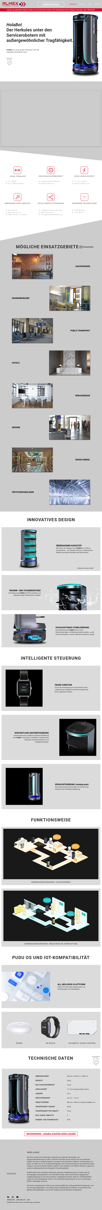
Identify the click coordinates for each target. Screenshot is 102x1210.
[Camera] (81, 247)
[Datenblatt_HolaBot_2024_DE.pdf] (9, 62)
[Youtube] (17, 1197)
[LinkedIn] (8, 1197)
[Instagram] (13, 1197)
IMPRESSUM (11, 1200)
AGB (28, 1200)
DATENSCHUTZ (21, 1200)
